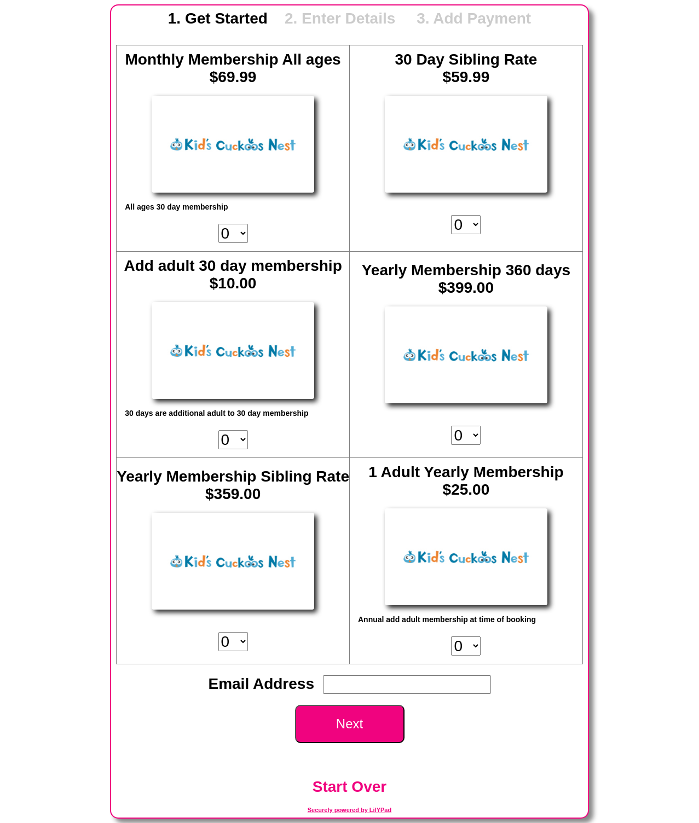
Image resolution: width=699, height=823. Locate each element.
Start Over (349, 786)
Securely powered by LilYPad (349, 810)
